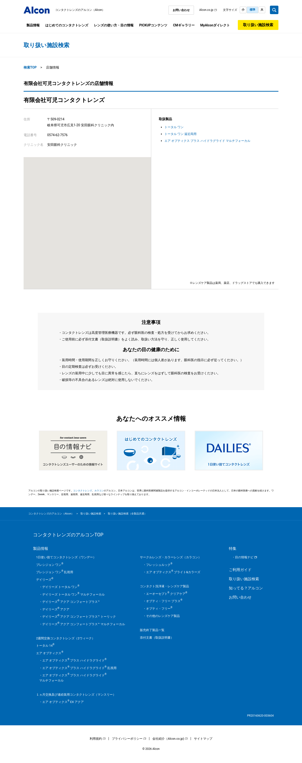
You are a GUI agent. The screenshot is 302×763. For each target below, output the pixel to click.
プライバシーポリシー (127, 738)
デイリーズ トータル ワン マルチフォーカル (73, 594)
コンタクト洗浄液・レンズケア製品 (164, 586)
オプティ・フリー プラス (164, 601)
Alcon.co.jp (206, 10)
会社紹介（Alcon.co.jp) (168, 738)
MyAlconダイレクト (215, 25)
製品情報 (33, 25)
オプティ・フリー (159, 608)
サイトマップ (203, 738)
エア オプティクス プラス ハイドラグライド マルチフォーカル (207, 141)
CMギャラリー (183, 25)
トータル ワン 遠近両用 (180, 134)
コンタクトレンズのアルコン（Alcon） (80, 10)
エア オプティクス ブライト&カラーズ (173, 572)
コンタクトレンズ (82, 490)
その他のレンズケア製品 (163, 616)
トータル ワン (174, 127)
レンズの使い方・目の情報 (114, 25)
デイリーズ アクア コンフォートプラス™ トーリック (79, 616)
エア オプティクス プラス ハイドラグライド (74, 660)
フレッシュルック (159, 565)
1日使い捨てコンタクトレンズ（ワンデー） (66, 557)
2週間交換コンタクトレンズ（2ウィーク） (65, 638)
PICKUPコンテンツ (153, 25)
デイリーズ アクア (55, 609)
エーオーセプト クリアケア (166, 594)
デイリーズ (44, 579)
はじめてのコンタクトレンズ (66, 25)
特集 (232, 548)
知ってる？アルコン (246, 588)
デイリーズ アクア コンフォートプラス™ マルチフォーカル (83, 624)
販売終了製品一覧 (152, 630)
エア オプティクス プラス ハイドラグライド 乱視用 (79, 668)
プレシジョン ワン (49, 565)
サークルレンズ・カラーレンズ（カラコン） (170, 557)
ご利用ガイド (240, 569)
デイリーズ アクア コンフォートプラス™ (71, 602)
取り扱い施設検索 (258, 25)
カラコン (99, 490)
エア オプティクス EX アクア (63, 702)
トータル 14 (45, 645)
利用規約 (96, 738)
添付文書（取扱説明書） (157, 637)
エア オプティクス (49, 653)
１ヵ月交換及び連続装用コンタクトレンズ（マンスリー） (76, 694)
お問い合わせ (181, 10)
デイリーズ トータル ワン (60, 587)
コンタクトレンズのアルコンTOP (68, 535)
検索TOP (30, 67)
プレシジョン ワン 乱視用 (54, 572)
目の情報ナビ (244, 557)
